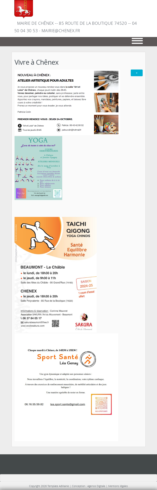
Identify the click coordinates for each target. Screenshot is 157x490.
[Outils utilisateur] (137, 73)
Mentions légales (118, 486)
